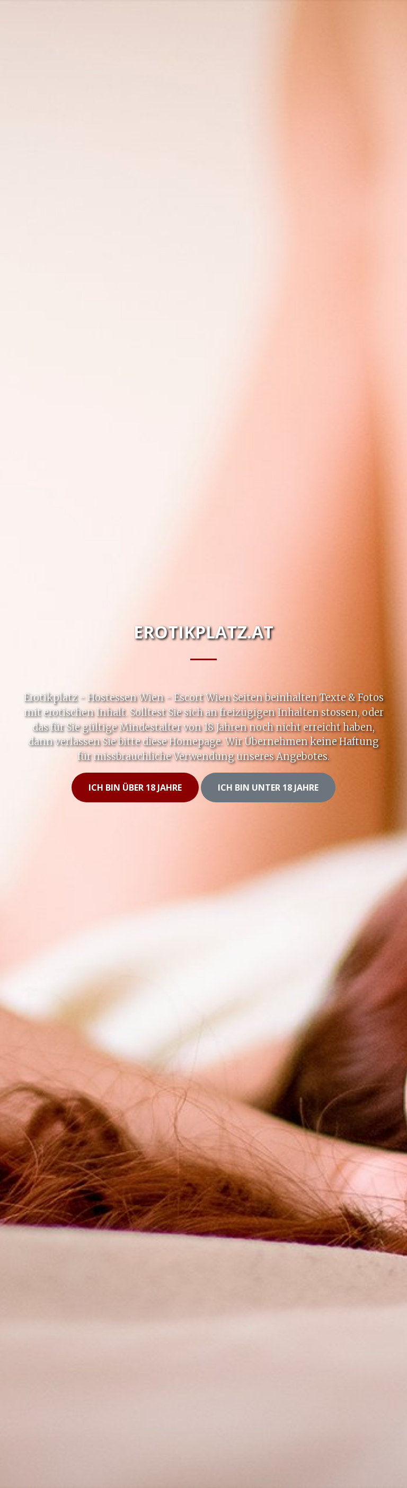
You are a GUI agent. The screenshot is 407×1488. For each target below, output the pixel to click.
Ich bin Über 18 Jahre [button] (135, 787)
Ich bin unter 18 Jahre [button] (268, 787)
